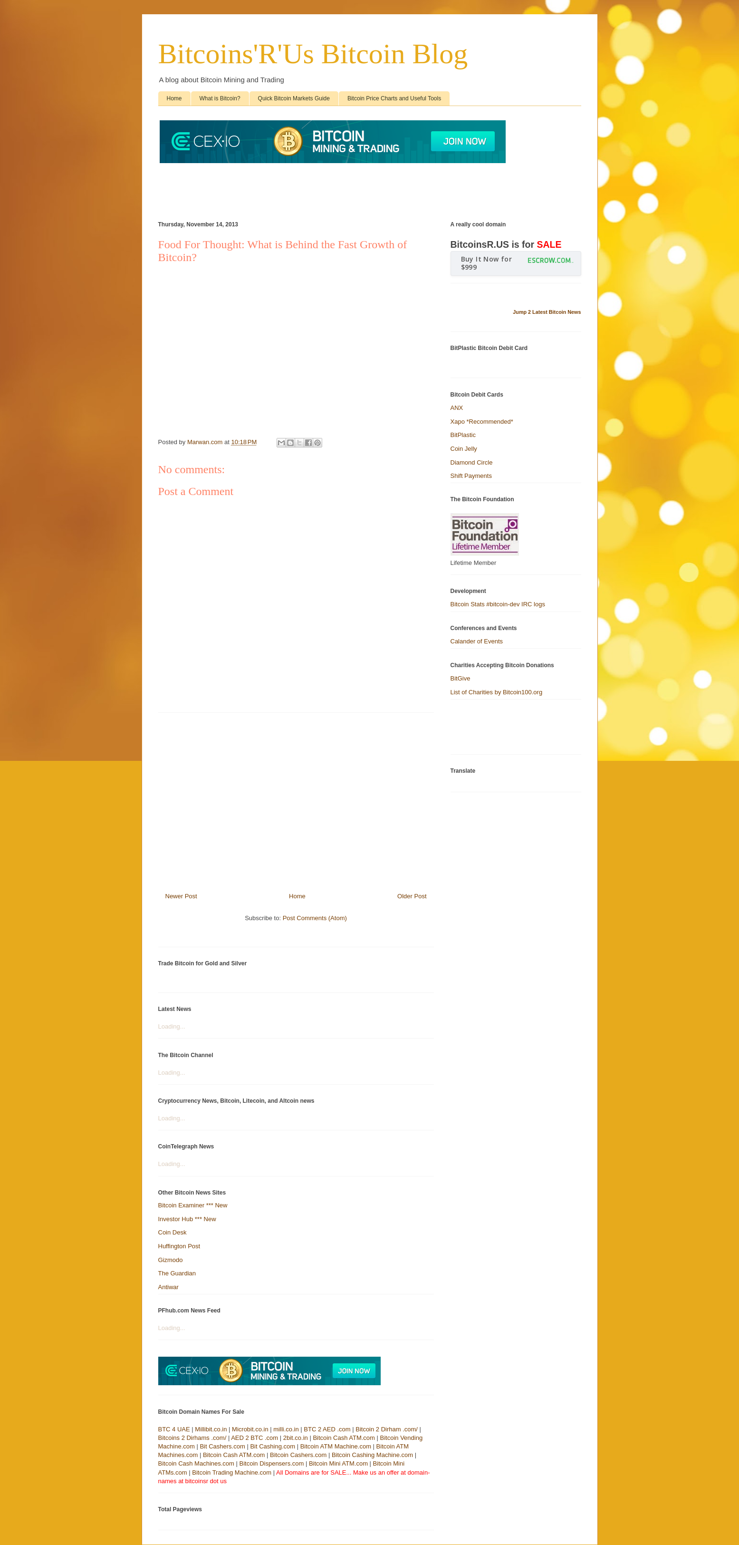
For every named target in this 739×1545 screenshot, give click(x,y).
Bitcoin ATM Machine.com (335, 1446)
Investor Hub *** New (187, 1219)
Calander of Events (477, 641)
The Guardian (177, 1273)
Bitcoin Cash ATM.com (344, 1437)
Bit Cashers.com (222, 1446)
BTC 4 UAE (174, 1429)
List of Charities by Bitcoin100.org (497, 692)
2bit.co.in (295, 1437)
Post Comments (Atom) (315, 918)
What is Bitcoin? (220, 98)
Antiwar (168, 1287)
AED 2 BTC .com (254, 1437)
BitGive (460, 678)
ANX (457, 407)
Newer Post (181, 896)
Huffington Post (179, 1246)
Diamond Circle (472, 462)
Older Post (411, 896)
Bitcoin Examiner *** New (193, 1205)
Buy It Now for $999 (486, 263)
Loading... (171, 1026)
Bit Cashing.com (272, 1446)
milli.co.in (285, 1429)
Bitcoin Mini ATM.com (338, 1463)
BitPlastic (463, 434)
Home (174, 98)
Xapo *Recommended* (482, 421)
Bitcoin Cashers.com (298, 1454)
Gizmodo (170, 1259)
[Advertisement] (331, 186)
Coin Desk (172, 1232)
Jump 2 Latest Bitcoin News (547, 312)
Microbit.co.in (250, 1429)
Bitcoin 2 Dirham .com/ (386, 1429)
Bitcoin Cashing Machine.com (372, 1454)
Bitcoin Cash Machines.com (196, 1463)
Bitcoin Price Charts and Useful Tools (394, 98)
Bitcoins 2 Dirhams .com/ (192, 1437)
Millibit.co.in (211, 1429)
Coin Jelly (464, 448)
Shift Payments (471, 475)
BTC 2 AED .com (327, 1429)
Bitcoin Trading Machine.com (231, 1472)
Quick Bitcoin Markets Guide (294, 98)
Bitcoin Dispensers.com (272, 1463)
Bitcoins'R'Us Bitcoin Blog (313, 53)
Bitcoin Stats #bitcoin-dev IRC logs (498, 604)
